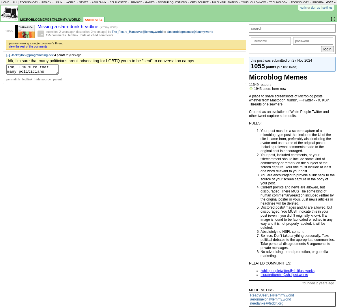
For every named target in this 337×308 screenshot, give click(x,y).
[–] (8, 55)
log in (303, 7)
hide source (43, 81)
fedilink (73, 35)
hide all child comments (96, 35)
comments (93, 20)
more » (330, 2)
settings (327, 7)
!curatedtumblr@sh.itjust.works (284, 275)
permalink (13, 81)
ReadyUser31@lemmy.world (272, 295)
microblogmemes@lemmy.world (50, 19)
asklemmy (99, 2)
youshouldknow (253, 2)
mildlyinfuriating (225, 2)
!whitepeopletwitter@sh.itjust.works (287, 271)
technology (29, 2)
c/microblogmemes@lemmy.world (190, 31)
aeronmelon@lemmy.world (270, 299)
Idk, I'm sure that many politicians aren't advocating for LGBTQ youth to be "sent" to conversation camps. (35, 70)
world (71, 2)
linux (58, 2)
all (15, 2)
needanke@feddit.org (266, 303)
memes (83, 2)
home (5, 2)
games (150, 2)
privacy (136, 2)
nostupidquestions (172, 2)
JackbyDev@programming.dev (32, 55)
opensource (199, 2)
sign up (315, 7)
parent (57, 81)
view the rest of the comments (28, 46)
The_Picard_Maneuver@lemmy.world (137, 31)
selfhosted (118, 2)
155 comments (56, 35)
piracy (46, 2)
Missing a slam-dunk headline (69, 26)
